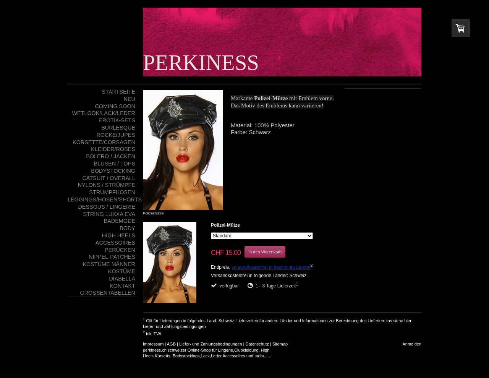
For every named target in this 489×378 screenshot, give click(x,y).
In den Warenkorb (265, 252)
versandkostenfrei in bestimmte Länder (271, 267)
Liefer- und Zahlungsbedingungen (174, 326)
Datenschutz (257, 344)
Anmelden (411, 344)
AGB (171, 344)
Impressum (153, 344)
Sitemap (280, 344)
